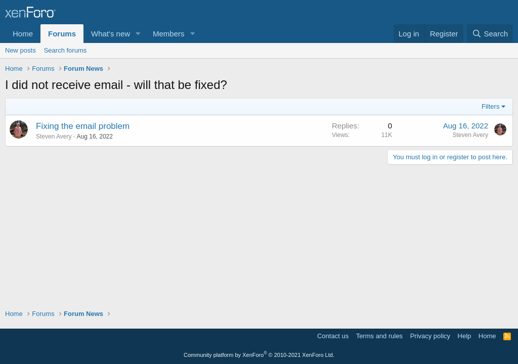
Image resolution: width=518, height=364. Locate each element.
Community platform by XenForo (259, 355)
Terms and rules (379, 336)
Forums (62, 33)
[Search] (490, 33)
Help (464, 336)
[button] (138, 33)
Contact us (333, 336)
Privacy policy (430, 336)
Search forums (65, 50)
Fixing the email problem (83, 126)
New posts (20, 50)
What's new (110, 33)
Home (23, 33)
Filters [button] (490, 106)
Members (169, 33)
